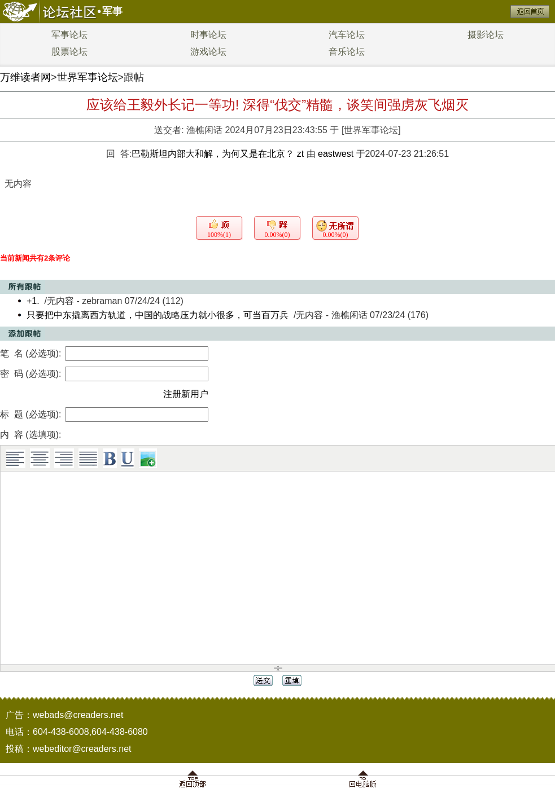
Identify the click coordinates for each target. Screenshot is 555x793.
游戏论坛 (208, 51)
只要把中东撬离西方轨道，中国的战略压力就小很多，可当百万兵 (158, 315)
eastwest (335, 153)
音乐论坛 (347, 51)
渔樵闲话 (204, 130)
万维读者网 (25, 77)
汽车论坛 (347, 34)
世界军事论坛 (87, 77)
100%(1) (219, 235)
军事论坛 (69, 34)
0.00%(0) (277, 235)
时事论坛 (208, 34)
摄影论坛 (485, 34)
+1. (33, 301)
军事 (112, 11)
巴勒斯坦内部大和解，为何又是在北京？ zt (219, 153)
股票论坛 (69, 51)
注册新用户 (185, 394)
